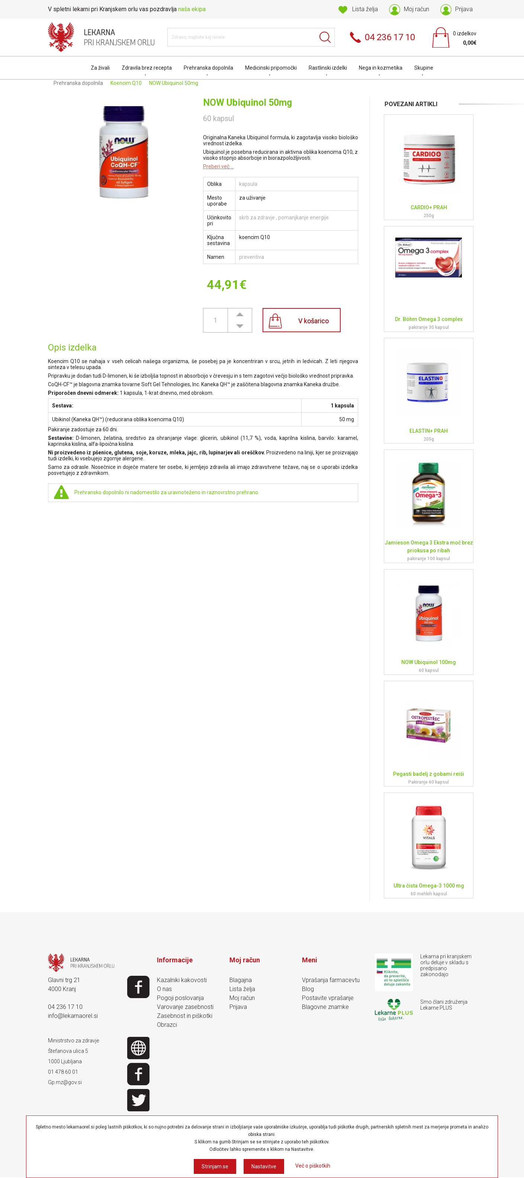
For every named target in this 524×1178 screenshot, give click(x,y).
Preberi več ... (218, 166)
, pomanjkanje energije (302, 217)
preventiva (251, 257)
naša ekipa (192, 9)
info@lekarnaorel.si (73, 1015)
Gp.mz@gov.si (65, 1082)
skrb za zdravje (257, 217)
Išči (325, 37)
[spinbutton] (215, 320)
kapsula (248, 184)
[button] (240, 314)
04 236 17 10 (65, 1006)
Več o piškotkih (312, 1166)
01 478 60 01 (63, 1072)
